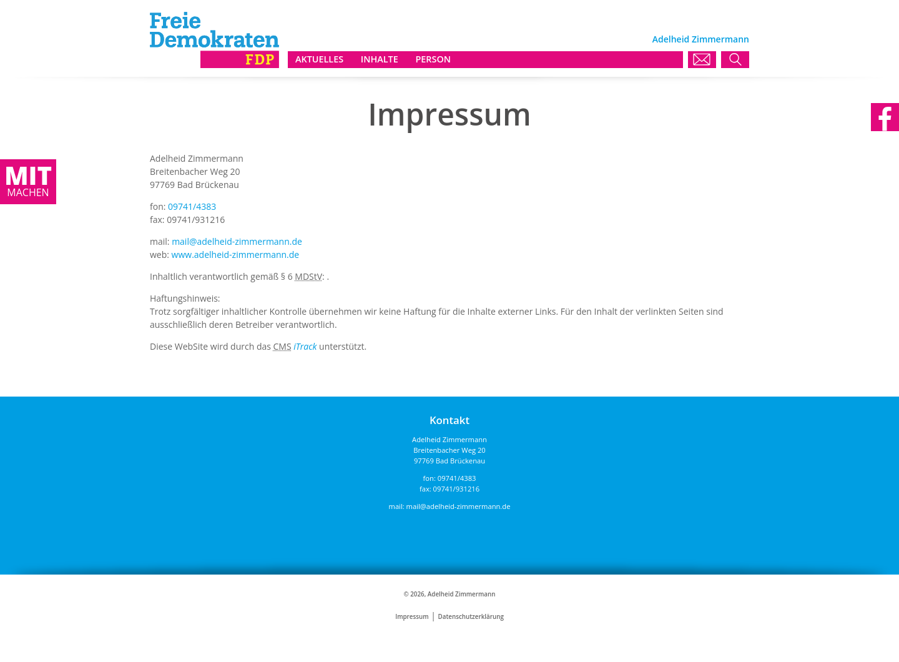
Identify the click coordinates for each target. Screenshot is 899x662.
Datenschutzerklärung (471, 617)
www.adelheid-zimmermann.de (236, 254)
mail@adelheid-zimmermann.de (237, 241)
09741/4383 (192, 206)
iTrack (305, 346)
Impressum (411, 617)
